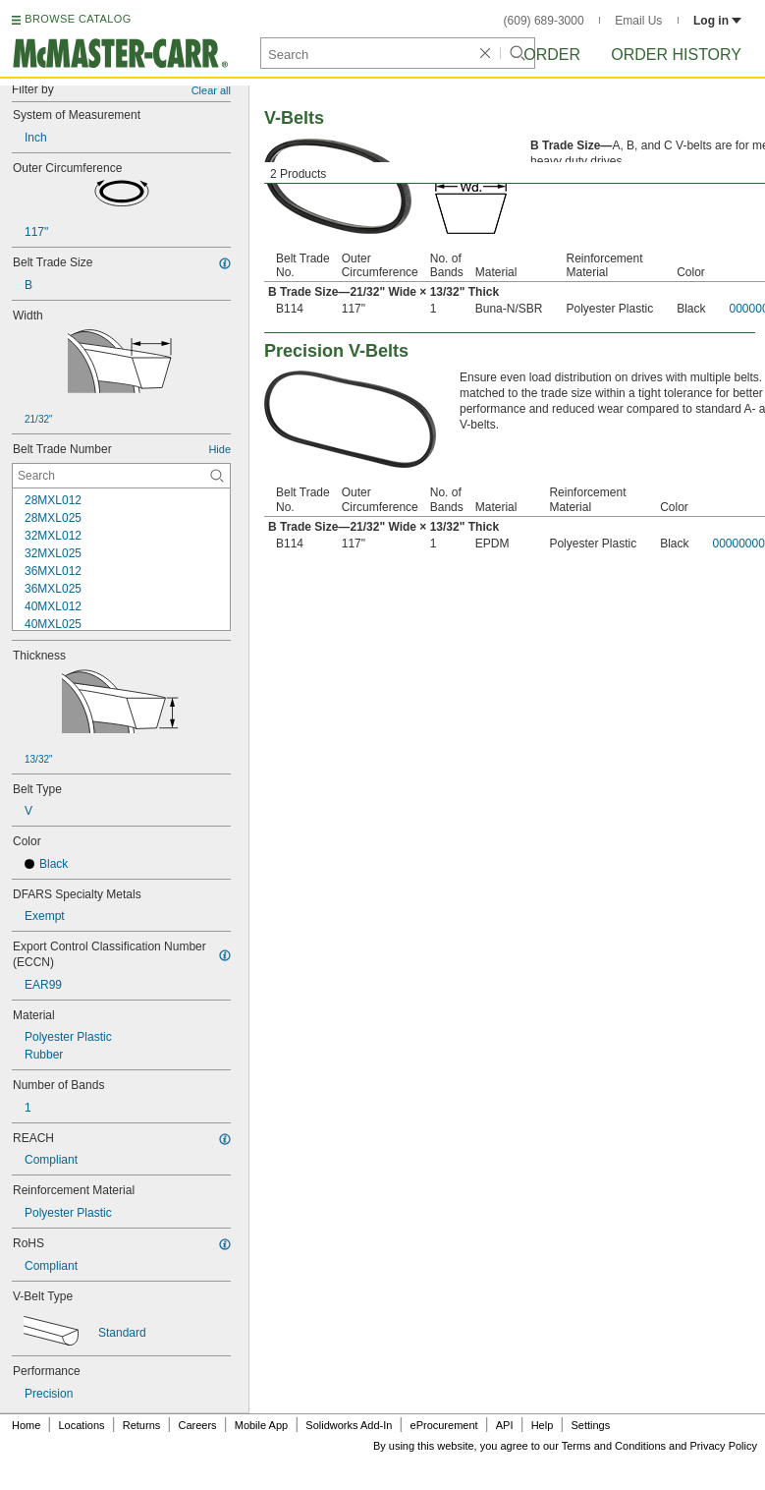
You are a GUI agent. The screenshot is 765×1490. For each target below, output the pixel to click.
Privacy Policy (723, 1446)
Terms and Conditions (614, 1446)
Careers (197, 1425)
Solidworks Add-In (348, 1425)
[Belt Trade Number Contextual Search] (121, 475)
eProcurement (444, 1425)
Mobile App (261, 1425)
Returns (142, 1425)
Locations (82, 1425)
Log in (717, 21)
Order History (676, 54)
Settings (590, 1425)
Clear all (211, 90)
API (505, 1425)
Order (551, 54)
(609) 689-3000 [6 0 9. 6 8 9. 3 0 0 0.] (544, 21)
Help (542, 1425)
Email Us (638, 21)
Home (26, 1425)
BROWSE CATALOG (78, 19)
